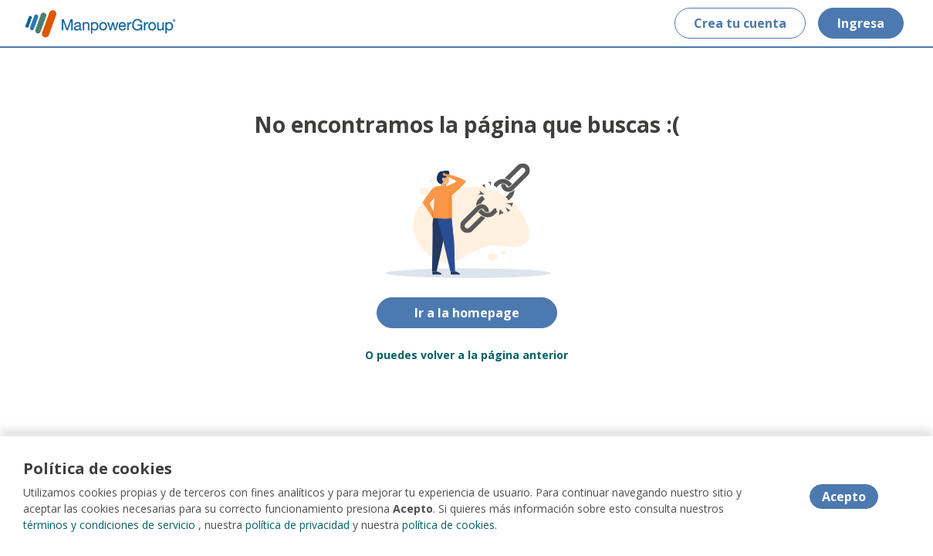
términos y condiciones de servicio (109, 524)
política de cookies (448, 524)
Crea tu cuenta (740, 23)
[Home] (89, 23)
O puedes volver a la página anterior (466, 355)
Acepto (844, 496)
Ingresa (860, 23)
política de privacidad (297, 524)
